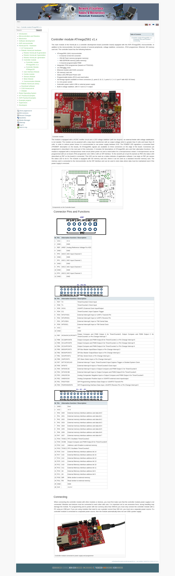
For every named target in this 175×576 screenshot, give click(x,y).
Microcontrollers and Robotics (29, 36)
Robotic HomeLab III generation (35, 53)
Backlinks (22, 118)
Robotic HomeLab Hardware (31, 50)
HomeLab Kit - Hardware (27, 46)
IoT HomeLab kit (27, 48)
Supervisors (23, 103)
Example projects (25, 100)
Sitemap (22, 122)
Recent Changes (25, 115)
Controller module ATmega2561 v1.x (31, 27)
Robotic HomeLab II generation (35, 55)
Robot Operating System (27, 93)
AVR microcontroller (26, 43)
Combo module (29, 74)
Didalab (24, 91)
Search (39, 30)
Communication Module (32, 81)
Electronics (23, 38)
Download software (28, 86)
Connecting (137, 41)
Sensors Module (29, 76)
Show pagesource (25, 111)
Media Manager (24, 120)
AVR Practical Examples (27, 98)
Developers (23, 105)
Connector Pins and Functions (142, 39)
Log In (21, 125)
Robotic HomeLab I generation (34, 57)
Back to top (23, 127)
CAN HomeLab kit (27, 88)
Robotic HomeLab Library (30, 84)
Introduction (23, 34)
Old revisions (23, 113)
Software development (27, 41)
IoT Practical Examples (27, 96)
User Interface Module (31, 72)
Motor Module (28, 79)
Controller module (30, 60)
